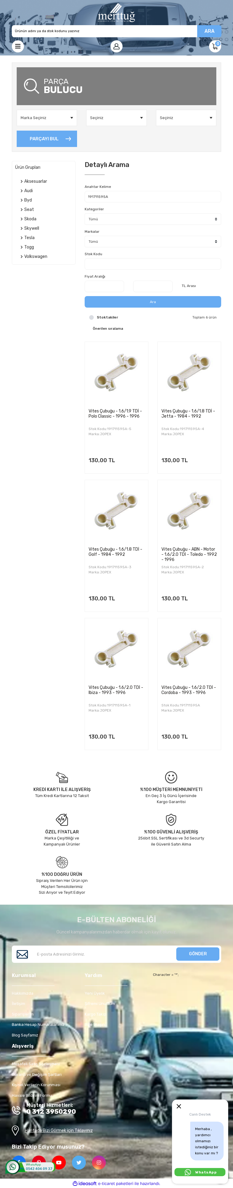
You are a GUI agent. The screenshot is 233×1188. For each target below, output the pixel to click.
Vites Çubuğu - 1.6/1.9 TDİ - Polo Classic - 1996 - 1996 (115, 414)
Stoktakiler (107, 317)
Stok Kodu (93, 254)
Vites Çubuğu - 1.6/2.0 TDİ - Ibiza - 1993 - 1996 (116, 690)
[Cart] (215, 46)
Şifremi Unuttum (100, 1003)
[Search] (116, 31)
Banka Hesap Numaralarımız (38, 1024)
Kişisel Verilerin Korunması (36, 1085)
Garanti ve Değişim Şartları (37, 1074)
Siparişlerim (23, 1014)
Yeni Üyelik (95, 993)
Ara (153, 302)
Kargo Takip (95, 1014)
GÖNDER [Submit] (198, 953)
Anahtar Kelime (98, 187)
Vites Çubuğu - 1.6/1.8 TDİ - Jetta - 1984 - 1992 (188, 414)
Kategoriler (94, 209)
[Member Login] (116, 46)
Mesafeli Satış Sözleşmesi (36, 1064)
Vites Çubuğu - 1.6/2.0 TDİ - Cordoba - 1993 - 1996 (188, 690)
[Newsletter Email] (116, 954)
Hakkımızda (22, 993)
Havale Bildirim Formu (32, 1095)
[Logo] (116, 12)
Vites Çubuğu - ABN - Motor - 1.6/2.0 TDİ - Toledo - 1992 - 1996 (189, 554)
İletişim (18, 1003)
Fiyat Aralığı (95, 276)
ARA (209, 31)
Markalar (92, 231)
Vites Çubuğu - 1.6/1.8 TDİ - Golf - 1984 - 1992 (115, 552)
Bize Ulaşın (95, 1024)
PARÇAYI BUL (44, 139)
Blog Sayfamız (25, 1035)
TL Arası (189, 286)
